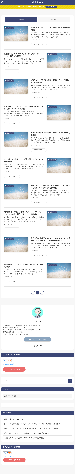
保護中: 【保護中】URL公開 (13, 419)
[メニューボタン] (72, 2)
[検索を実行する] (70, 381)
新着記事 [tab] (21, 19)
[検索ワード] (37, 381)
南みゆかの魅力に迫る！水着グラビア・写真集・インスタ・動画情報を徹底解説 (32, 424)
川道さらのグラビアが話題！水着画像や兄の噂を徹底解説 (24, 438)
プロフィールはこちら (37, 339)
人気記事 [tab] (53, 19)
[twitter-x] (34, 346)
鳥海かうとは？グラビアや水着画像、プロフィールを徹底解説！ (26, 433)
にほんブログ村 (8, 364)
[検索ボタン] (2, 2)
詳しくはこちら (51, 6)
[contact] (41, 346)
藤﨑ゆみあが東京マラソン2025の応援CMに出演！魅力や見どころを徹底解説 (31, 428)
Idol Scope (37, 2)
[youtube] (37, 346)
